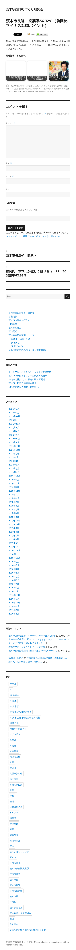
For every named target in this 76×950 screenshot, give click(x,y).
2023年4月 (14, 435)
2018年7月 (14, 502)
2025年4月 (14, 420)
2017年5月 (14, 535)
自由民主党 (15, 840)
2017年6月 (14, 531)
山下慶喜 (14, 779)
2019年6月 (14, 479)
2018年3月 (14, 513)
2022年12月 (14, 438)
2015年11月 (14, 598)
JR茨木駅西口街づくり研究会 (21, 86)
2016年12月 (14, 550)
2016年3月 (14, 584)
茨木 (63, 89)
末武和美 (49, 89)
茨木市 (13, 857)
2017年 (13, 684)
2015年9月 (14, 606)
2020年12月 (14, 461)
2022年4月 (14, 442)
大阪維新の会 (16, 773)
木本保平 (41, 89)
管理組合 (14, 824)
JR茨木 (13, 701)
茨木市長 (21, 91)
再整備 (13, 740)
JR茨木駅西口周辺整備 (21, 712)
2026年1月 (14, 412)
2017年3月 (14, 543)
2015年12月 (14, 595)
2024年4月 (14, 427)
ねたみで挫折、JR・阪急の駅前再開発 (27, 379)
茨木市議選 (15, 874)
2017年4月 (14, 539)
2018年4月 (14, 509)
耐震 (12, 829)
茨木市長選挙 (40, 91)
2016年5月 (14, 576)
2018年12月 (14, 490)
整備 (12, 801)
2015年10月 (14, 602)
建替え (13, 790)
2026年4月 (14, 408)
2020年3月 (14, 468)
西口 (12, 919)
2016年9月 (14, 561)
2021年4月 (14, 453)
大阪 (30, 89)
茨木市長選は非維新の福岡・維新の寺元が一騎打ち (33, 650)
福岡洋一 (57, 89)
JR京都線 (14, 695)
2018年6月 (14, 505)
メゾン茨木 (15, 734)
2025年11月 (14, 416)
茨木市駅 (14, 896)
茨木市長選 (30, 91)
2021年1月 (14, 457)
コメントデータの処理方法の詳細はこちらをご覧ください (33, 236)
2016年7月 (14, 569)
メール (10, 176)
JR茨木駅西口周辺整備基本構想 (25, 717)
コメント (11, 123)
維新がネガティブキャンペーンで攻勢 (27, 646)
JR (11, 689)
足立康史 (49, 91)
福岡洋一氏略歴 (16, 658)
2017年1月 (14, 546)
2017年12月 (14, 520)
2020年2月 (14, 472)
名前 (9, 163)
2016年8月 (14, 565)
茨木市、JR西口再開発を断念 (22, 383)
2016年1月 (14, 591)
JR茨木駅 (15, 342)
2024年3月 (14, 431)
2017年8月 (14, 528)
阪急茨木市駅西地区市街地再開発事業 (28, 930)
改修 (12, 796)
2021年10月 (14, 449)
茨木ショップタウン (19, 851)
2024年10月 (14, 423)
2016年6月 (14, 572)
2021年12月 (14, 446)
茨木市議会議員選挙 (19, 868)
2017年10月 (14, 524)
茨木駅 (13, 902)
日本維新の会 (16, 807)
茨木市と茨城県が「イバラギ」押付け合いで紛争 (32, 635)
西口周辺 (13, 331)
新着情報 (53, 86)
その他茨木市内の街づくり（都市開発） (28, 350)
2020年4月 (14, 464)
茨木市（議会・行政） (19, 320)
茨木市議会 (12, 91)
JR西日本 (13, 324)
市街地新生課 (16, 784)
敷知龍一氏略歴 (16, 639)
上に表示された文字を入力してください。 (23, 210)
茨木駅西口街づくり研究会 (24, 9)
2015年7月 (14, 610)
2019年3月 (14, 487)
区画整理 (14, 751)
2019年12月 (14, 476)
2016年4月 (14, 580)
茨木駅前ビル (15, 327)
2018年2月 (14, 517)
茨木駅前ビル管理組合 (20, 913)
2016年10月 (14, 557)
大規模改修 (15, 757)
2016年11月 (14, 554)
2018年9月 (14, 498)
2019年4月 (14, 483)
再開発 (13, 745)
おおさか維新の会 (20, 89)
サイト (8, 189)
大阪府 (35, 89)
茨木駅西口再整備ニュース (21, 335)
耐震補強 (14, 835)
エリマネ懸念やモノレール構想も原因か (28, 375)
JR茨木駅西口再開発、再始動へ (24, 387)
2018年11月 (14, 494)
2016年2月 (14, 587)
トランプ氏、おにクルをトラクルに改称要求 (30, 372)
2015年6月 (14, 613)
